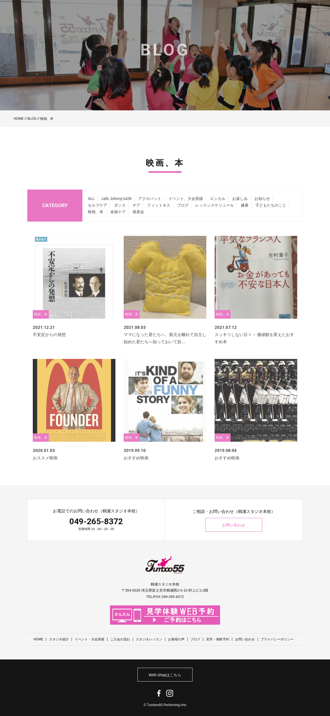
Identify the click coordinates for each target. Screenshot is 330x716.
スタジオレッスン (149, 639)
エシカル (217, 205)
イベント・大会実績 (90, 639)
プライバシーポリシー (277, 639)
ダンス (120, 212)
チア (136, 212)
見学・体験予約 (217, 639)
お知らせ (262, 205)
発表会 (138, 218)
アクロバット (149, 205)
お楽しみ (240, 205)
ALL (91, 205)
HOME (19, 119)
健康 (244, 212)
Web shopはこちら (165, 674)
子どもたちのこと (270, 212)
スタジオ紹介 (59, 639)
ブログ (183, 212)
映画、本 (95, 218)
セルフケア (97, 212)
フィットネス (158, 212)
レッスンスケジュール (214, 212)
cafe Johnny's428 (117, 205)
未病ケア (118, 218)
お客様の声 (176, 639)
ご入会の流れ (120, 639)
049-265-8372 (96, 521)
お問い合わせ (233, 525)
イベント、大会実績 (185, 205)
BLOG (31, 119)
